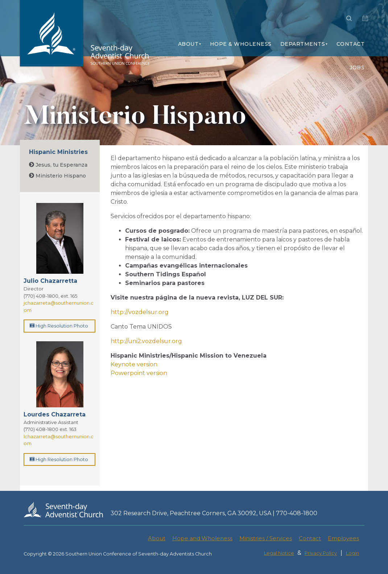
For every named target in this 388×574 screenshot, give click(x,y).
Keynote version (135, 364)
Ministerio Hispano (57, 175)
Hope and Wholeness (202, 538)
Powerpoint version (139, 373)
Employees (343, 538)
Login (352, 553)
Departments (302, 44)
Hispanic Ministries (58, 151)
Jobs (357, 67)
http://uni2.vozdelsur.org (146, 341)
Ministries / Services (265, 538)
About (188, 44)
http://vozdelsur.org (140, 312)
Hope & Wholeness (241, 44)
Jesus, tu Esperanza (58, 165)
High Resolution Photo (59, 326)
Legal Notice (279, 553)
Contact (351, 44)
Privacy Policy (321, 553)
